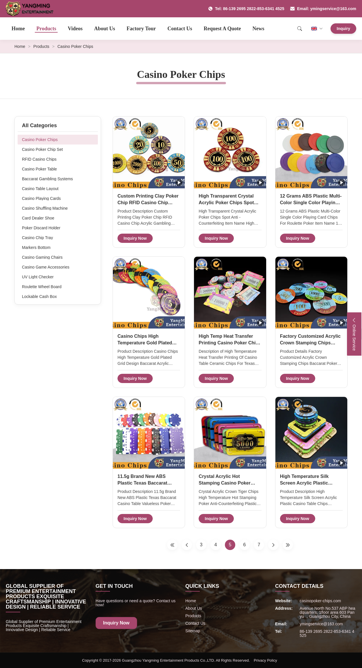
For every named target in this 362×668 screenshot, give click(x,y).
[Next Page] (273, 545)
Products (46, 28)
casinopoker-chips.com (320, 601)
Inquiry (343, 28)
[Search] (299, 28)
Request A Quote (222, 28)
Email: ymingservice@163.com (323, 8)
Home (18, 28)
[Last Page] (288, 545)
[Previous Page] (187, 545)
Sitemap (192, 630)
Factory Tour (141, 28)
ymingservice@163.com (321, 624)
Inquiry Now (135, 238)
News (258, 28)
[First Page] (172, 545)
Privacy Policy (265, 660)
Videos (75, 28)
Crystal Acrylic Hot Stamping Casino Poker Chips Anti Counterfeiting (226, 483)
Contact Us (179, 28)
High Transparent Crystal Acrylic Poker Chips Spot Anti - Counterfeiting (226, 202)
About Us (104, 28)
